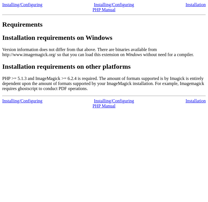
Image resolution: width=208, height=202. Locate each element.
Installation (196, 4)
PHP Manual (104, 9)
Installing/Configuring (22, 4)
